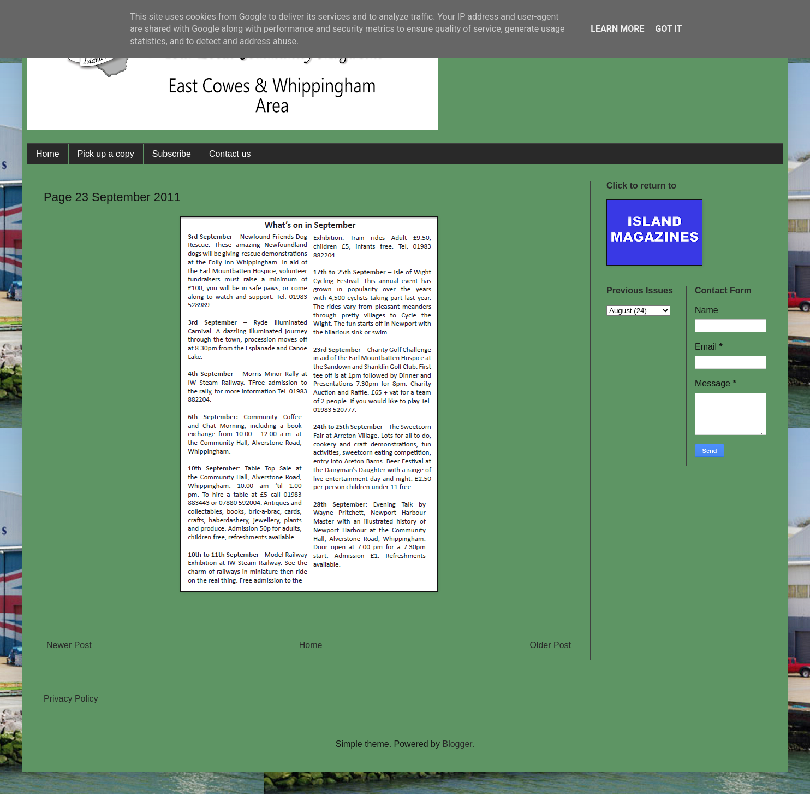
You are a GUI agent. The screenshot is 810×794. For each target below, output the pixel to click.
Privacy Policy (71, 698)
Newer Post (69, 645)
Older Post (550, 645)
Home (47, 153)
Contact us (230, 153)
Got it (668, 28)
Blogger (457, 744)
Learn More (617, 28)
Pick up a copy (106, 153)
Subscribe (171, 153)
